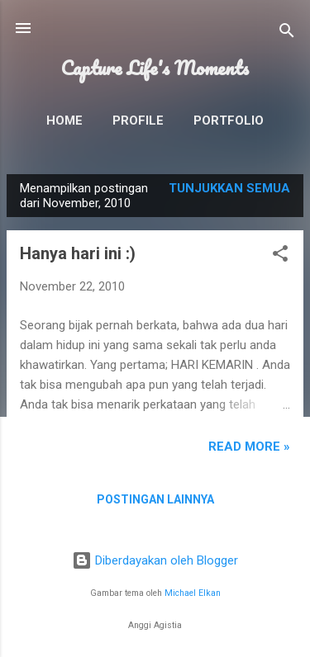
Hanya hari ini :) (78, 253)
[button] (280, 256)
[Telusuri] (287, 33)
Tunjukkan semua (229, 188)
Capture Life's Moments (155, 67)
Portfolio (228, 120)
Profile (138, 120)
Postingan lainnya (155, 499)
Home (64, 120)
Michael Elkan (193, 593)
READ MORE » (249, 446)
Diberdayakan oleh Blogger (155, 560)
